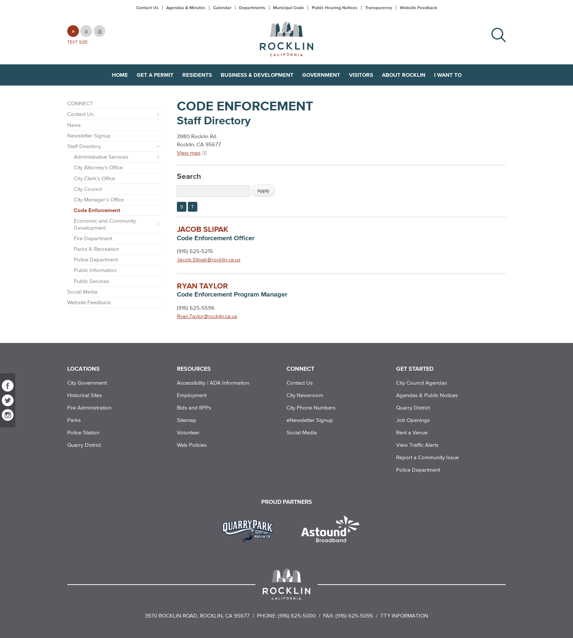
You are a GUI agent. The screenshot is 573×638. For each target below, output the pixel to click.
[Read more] (250, 530)
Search (189, 175)
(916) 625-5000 (297, 615)
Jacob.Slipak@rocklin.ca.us (208, 259)
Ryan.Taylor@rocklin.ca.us (207, 316)
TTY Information (404, 615)
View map (189, 153)
